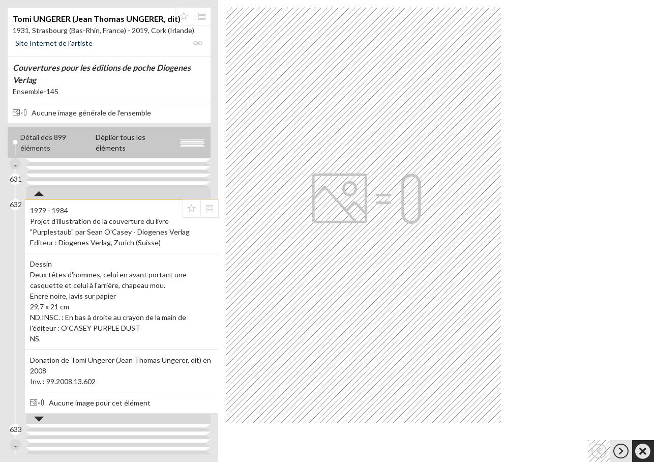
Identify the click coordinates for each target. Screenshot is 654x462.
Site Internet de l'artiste (54, 43)
